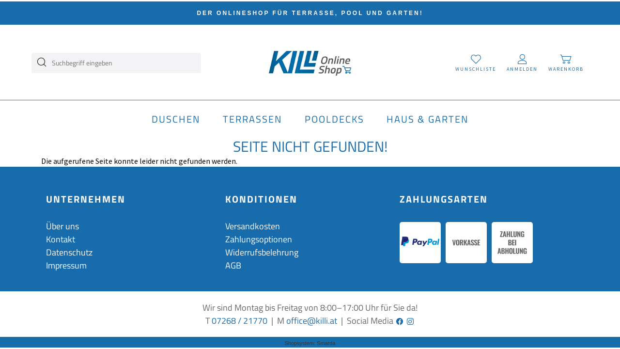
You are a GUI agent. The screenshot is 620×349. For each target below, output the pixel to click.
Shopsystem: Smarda (309, 343)
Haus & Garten (428, 119)
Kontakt (60, 239)
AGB (233, 265)
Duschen (176, 119)
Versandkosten (252, 226)
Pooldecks (334, 119)
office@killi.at (311, 320)
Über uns (62, 226)
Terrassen (252, 119)
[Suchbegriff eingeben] (119, 60)
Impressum (66, 265)
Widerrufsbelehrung (261, 252)
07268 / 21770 (239, 320)
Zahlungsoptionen (258, 239)
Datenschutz (69, 252)
